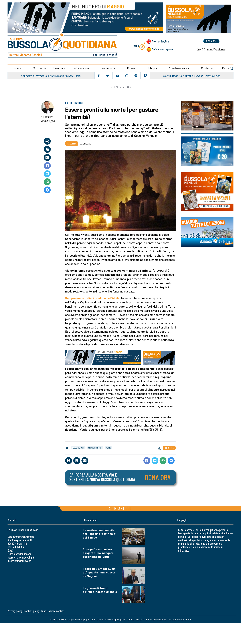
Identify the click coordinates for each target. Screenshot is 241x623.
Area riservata (178, 67)
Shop (151, 67)
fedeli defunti (78, 446)
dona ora (211, 41)
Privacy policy (15, 610)
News (159, 41)
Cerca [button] (227, 68)
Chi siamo (39, 67)
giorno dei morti (95, 446)
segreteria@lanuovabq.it (21, 556)
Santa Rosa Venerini (177, 75)
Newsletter (211, 49)
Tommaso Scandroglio (47, 118)
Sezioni (58, 67)
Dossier (132, 67)
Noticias (162, 48)
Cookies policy (31, 610)
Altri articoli (120, 507)
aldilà (108, 446)
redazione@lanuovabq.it (21, 553)
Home (17, 67)
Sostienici (107, 67)
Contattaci (207, 67)
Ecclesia (127, 86)
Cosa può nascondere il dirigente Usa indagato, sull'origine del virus (98, 552)
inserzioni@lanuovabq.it (20, 560)
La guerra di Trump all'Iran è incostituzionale (100, 589)
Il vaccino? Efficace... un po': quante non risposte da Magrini (99, 571)
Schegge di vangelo (34, 75)
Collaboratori (81, 67)
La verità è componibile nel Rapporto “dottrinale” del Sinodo (99, 532)
